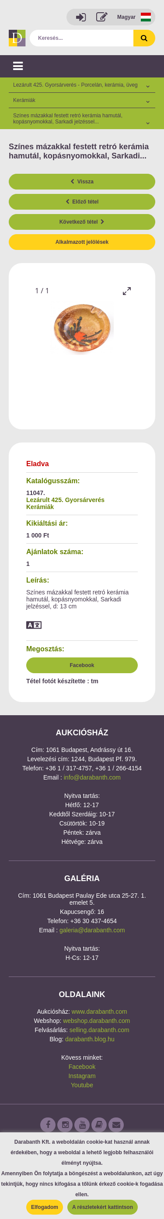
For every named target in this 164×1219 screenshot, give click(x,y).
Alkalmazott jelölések (82, 242)
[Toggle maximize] (127, 291)
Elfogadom (44, 1207)
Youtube (82, 1085)
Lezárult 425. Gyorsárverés (65, 499)
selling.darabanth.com (99, 1029)
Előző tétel (82, 202)
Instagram (81, 1075)
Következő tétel (82, 222)
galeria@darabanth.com (92, 930)
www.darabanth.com (99, 1011)
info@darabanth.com (92, 777)
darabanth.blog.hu (90, 1039)
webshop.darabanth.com (96, 1020)
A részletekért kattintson (102, 1207)
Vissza (82, 182)
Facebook (82, 665)
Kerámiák (40, 506)
